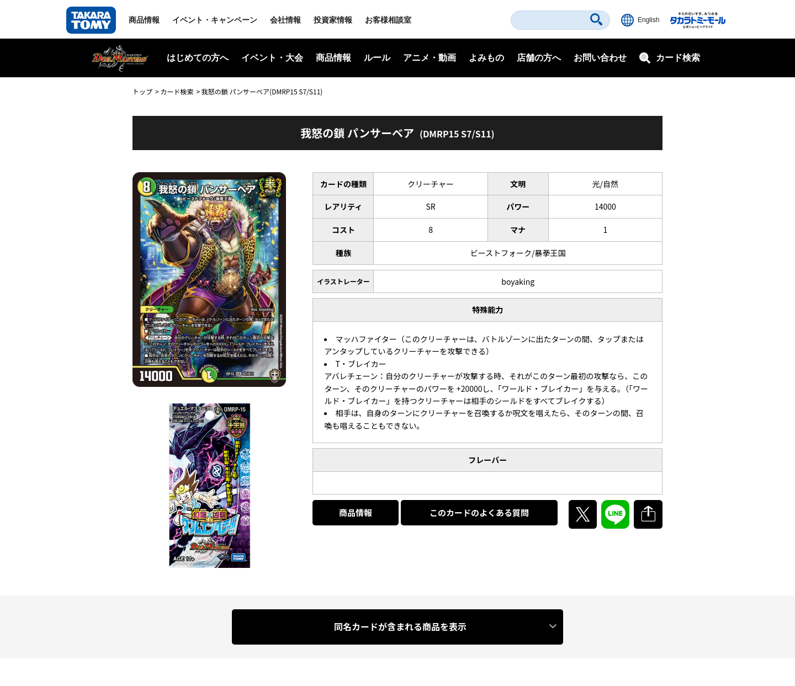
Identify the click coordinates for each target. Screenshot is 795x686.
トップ (142, 91)
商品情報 (144, 19)
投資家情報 (333, 19)
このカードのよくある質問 (479, 512)
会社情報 (285, 19)
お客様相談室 (388, 19)
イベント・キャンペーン (214, 19)
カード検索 (176, 91)
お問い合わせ (600, 57)
